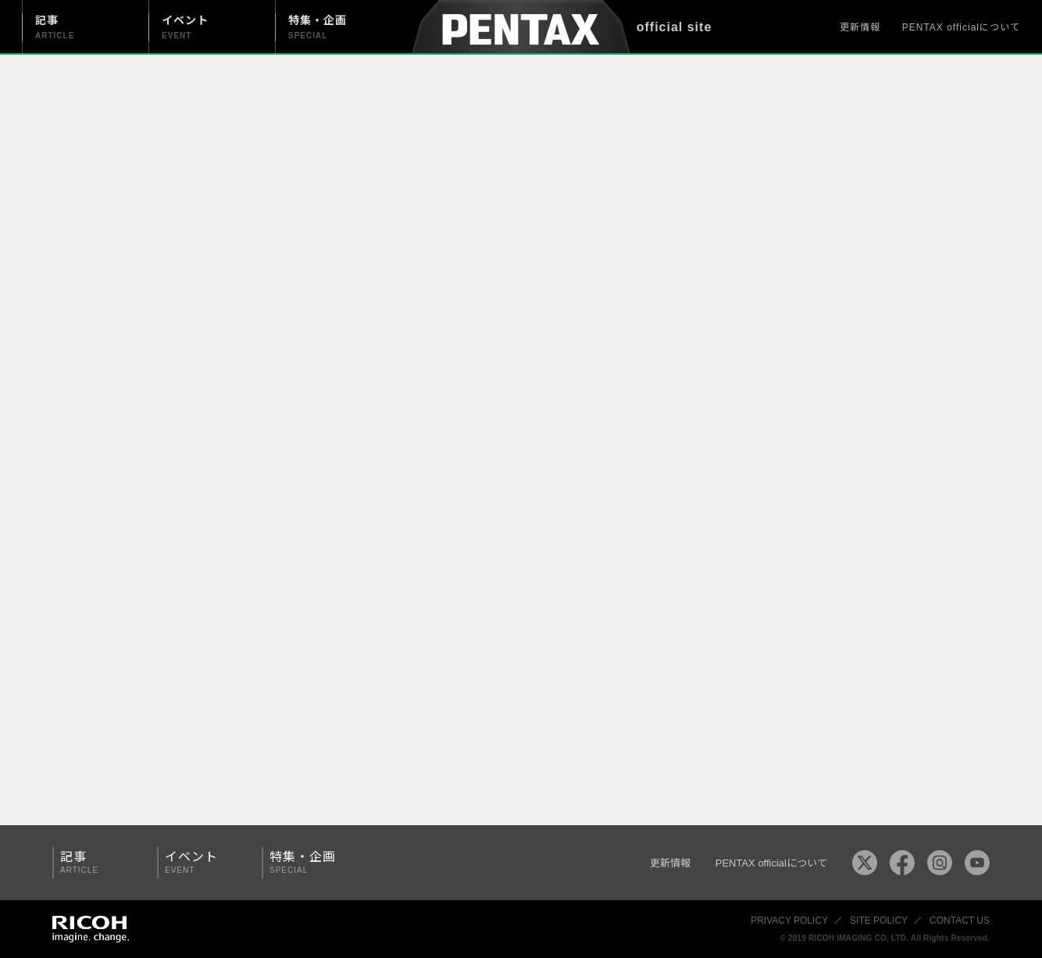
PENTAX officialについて (961, 27)
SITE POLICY (879, 920)
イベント (204, 862)
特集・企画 (308, 862)
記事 (99, 862)
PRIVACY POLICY (789, 920)
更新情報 (860, 27)
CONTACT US (960, 920)
